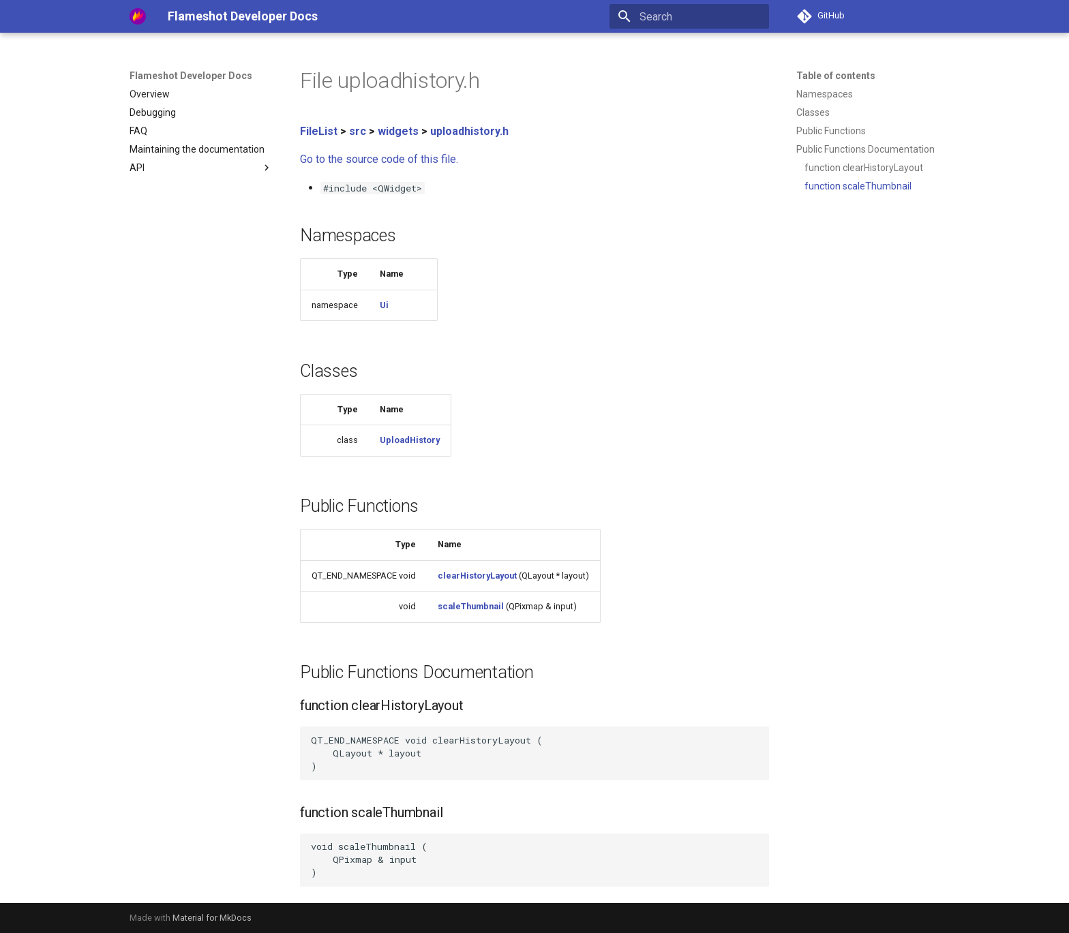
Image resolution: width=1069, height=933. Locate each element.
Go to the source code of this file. (379, 159)
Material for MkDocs (212, 918)
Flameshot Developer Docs (191, 75)
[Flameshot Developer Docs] (137, 16)
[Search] (689, 16)
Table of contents (835, 75)
